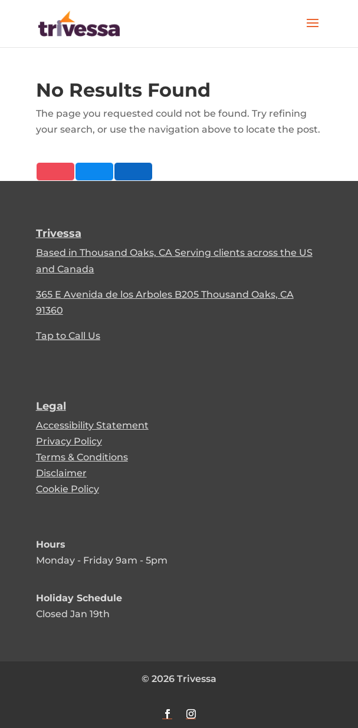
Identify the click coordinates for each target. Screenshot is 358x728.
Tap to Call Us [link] (68, 335)
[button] (312, 30)
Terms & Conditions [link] (82, 457)
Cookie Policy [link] (67, 489)
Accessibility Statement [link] (92, 425)
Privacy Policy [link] (69, 441)
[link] (79, 22)
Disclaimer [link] (61, 473)
